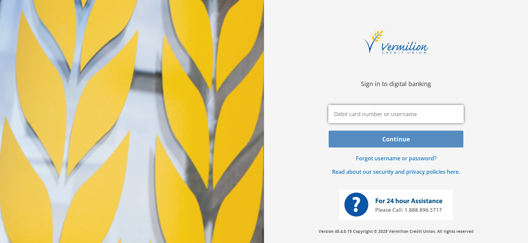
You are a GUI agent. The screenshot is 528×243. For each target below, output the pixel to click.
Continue (396, 139)
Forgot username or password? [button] (396, 158)
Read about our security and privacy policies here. (396, 172)
